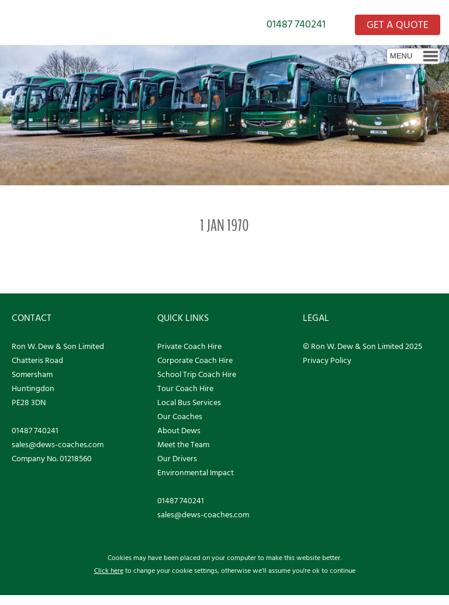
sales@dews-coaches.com (57, 445)
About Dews (179, 431)
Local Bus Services (189, 403)
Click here (108, 571)
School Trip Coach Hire (196, 375)
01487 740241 (296, 24)
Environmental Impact (195, 473)
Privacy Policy (327, 361)
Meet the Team (183, 445)
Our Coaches (179, 417)
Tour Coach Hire (185, 389)
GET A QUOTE (398, 25)
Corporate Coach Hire (195, 361)
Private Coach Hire (189, 347)
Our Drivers (177, 459)
